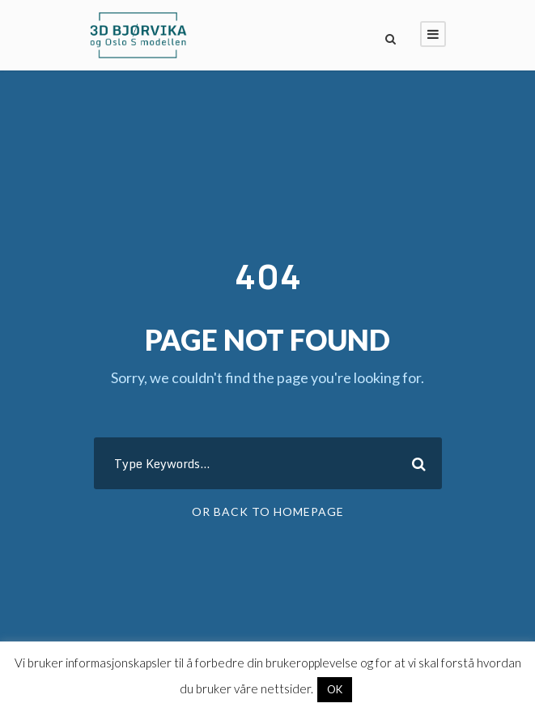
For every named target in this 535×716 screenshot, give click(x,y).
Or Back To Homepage (268, 511)
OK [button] (334, 689)
